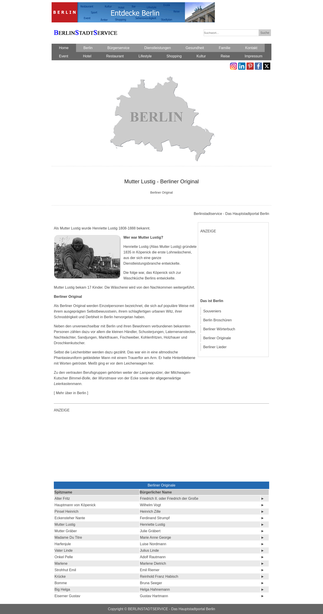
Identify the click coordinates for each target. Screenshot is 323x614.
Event (63, 56)
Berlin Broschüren (217, 320)
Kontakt (251, 48)
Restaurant (115, 56)
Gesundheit (195, 48)
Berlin (88, 48)
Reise (225, 56)
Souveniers (212, 311)
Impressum (253, 56)
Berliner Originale (217, 338)
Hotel (87, 56)
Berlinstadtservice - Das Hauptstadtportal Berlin (231, 214)
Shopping (174, 56)
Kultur (201, 56)
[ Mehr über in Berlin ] (71, 393)
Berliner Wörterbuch (219, 329)
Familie (224, 48)
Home (64, 48)
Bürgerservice (118, 48)
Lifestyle (145, 56)
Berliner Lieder (215, 347)
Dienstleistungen (157, 48)
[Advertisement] (234, 266)
